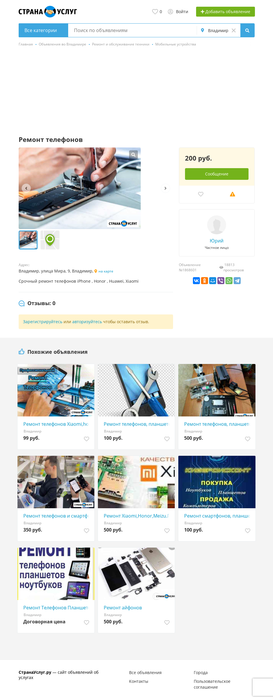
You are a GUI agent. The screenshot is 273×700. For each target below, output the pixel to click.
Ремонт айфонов (123, 607)
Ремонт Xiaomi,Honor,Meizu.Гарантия (138, 516)
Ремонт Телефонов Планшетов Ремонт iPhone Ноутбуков (57, 607)
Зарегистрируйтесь (42, 321)
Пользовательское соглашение (212, 684)
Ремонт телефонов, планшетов (138, 424)
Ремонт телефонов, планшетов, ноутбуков (218, 424)
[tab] (37, 303)
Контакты (138, 681)
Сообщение (216, 174)
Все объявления (145, 672)
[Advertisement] (137, 92)
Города (201, 672)
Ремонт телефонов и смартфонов (57, 516)
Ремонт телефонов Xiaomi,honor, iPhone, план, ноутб (57, 424)
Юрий (216, 241)
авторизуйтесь (87, 321)
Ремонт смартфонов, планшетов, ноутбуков (218, 516)
